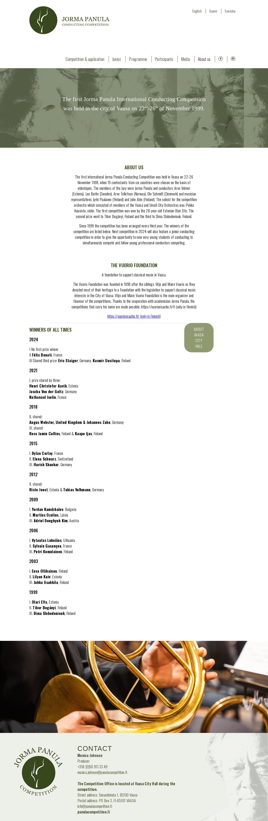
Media (185, 59)
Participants (164, 59)
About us (204, 59)
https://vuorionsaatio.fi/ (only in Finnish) (134, 316)
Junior (116, 59)
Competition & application (85, 59)
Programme (138, 59)
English (197, 11)
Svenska (230, 11)
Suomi (213, 11)
